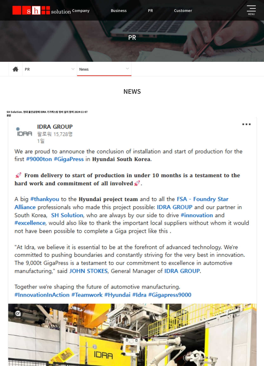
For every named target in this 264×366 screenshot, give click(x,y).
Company (81, 10)
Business (119, 10)
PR (150, 10)
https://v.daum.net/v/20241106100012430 (31, 307)
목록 (11, 319)
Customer (183, 10)
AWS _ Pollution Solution (29, 325)
